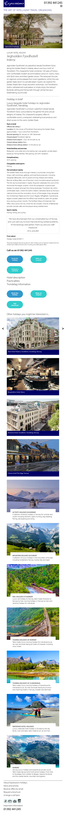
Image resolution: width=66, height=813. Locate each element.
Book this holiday (15, 259)
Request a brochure (12, 792)
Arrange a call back (14, 270)
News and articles (11, 785)
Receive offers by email (13, 788)
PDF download (14, 304)
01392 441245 (53, 3)
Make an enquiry (39, 259)
